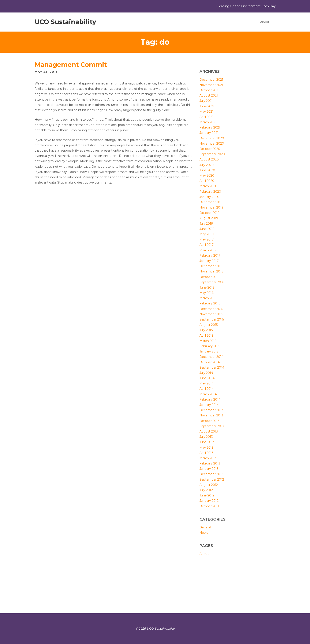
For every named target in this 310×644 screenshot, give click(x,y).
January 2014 (209, 405)
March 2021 (207, 122)
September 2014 (211, 367)
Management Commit (71, 65)
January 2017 (209, 261)
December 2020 (211, 138)
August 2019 (208, 218)
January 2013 (209, 469)
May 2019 (206, 234)
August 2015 (208, 325)
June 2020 (207, 170)
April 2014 (206, 389)
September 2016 (211, 282)
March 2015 (207, 341)
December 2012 (211, 474)
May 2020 (206, 175)
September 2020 (212, 154)
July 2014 (206, 373)
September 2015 (211, 319)
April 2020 (206, 181)
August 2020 (209, 159)
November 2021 (211, 85)
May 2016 (206, 293)
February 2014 (209, 399)
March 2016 (207, 298)
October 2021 (209, 90)
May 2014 (206, 383)
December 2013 (211, 410)
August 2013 (208, 431)
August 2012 (208, 485)
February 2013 (209, 463)
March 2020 (208, 186)
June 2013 (206, 442)
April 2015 (206, 335)
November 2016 (211, 271)
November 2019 (211, 207)
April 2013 (206, 453)
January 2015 (208, 351)
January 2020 (209, 197)
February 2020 (210, 191)
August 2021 (208, 95)
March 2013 (207, 458)
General (205, 527)
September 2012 (211, 479)
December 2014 (211, 357)
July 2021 (206, 101)
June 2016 (206, 287)
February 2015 (209, 346)
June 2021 (206, 106)
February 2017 (209, 255)
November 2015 (211, 314)
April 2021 (206, 117)
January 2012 (209, 501)
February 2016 (209, 303)
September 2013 (211, 426)
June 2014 (206, 378)
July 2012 (206, 490)
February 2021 (209, 127)
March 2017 (208, 250)
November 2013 (211, 415)
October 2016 (209, 277)
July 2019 (206, 223)
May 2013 (206, 447)
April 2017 (206, 245)
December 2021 (211, 80)
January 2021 (209, 133)
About (264, 22)
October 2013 (209, 421)
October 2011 (209, 506)
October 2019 (209, 213)
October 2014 (209, 362)
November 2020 (211, 143)
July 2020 (206, 165)
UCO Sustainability (65, 22)
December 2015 (211, 309)
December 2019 (211, 202)
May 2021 (206, 111)
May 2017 (206, 239)
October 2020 (209, 149)
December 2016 (211, 266)
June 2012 (206, 495)
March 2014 (208, 394)
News (203, 533)
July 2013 (206, 437)
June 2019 (206, 229)
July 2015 (206, 330)
